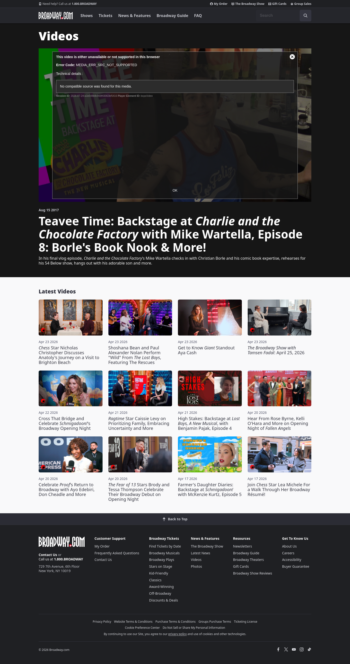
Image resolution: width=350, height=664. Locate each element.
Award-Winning (161, 586)
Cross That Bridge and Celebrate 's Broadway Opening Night (65, 423)
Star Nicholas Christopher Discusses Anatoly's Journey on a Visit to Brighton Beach (69, 355)
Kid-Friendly (158, 573)
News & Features (134, 16)
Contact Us (48, 554)
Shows (86, 16)
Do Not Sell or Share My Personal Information (194, 628)
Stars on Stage (160, 566)
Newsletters (242, 546)
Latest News (200, 553)
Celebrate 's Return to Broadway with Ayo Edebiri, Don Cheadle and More (67, 489)
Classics (155, 580)
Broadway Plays (161, 559)
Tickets (106, 16)
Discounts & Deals (163, 600)
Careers (288, 553)
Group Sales (300, 4)
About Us (289, 546)
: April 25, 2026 (276, 350)
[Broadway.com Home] (56, 15)
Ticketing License (245, 622)
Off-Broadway (160, 593)
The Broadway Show (247, 4)
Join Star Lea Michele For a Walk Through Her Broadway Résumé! (279, 489)
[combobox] (283, 15)
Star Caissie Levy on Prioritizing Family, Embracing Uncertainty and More (138, 423)
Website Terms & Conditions (133, 622)
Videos (196, 559)
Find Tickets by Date (165, 546)
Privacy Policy (102, 622)
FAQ (198, 16)
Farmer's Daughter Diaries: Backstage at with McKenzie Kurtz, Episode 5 (210, 489)
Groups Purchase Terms (215, 622)
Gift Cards (277, 4)
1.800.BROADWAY (68, 4)
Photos (196, 566)
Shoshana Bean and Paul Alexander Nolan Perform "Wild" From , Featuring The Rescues (134, 355)
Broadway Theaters (248, 559)
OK (175, 190)
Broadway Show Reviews (252, 573)
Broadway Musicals (164, 553)
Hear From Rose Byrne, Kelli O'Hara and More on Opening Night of (278, 423)
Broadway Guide (172, 16)
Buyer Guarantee (295, 566)
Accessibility (291, 559)
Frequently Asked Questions (117, 553)
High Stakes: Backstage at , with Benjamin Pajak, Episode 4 (209, 423)
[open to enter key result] (305, 15)
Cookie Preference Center (142, 628)
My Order (219, 4)
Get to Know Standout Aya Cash (206, 350)
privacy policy (177, 634)
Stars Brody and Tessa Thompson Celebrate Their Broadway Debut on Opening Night (139, 492)
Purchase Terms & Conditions (176, 622)
